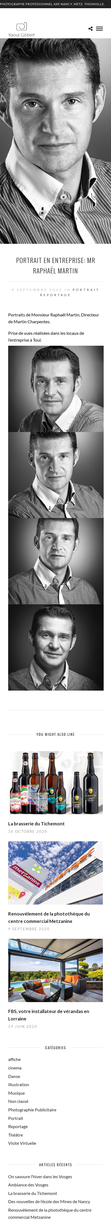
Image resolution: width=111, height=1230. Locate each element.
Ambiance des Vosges (28, 1184)
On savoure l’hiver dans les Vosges (40, 1176)
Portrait (86, 290)
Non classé (18, 1101)
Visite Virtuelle (22, 1143)
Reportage (55, 295)
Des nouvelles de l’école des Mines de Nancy (49, 1201)
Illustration (18, 1084)
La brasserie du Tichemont (36, 823)
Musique (16, 1092)
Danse (14, 1076)
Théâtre (15, 1134)
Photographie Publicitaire (32, 1109)
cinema (14, 1067)
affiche (14, 1059)
